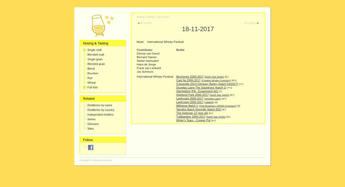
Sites (91, 128)
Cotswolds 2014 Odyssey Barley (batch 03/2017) (207, 83)
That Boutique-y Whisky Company (217, 106)
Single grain (95, 59)
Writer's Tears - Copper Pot (193, 120)
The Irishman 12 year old (192, 113)
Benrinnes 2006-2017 (190, 76)
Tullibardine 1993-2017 (190, 116)
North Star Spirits (214, 77)
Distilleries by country (101, 109)
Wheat (92, 82)
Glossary (93, 123)
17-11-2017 (251, 23)
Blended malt (96, 54)
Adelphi (209, 102)
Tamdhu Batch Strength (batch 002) (199, 109)
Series (92, 119)
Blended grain (96, 63)
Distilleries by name (100, 105)
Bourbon (93, 73)
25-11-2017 (144, 23)
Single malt (95, 49)
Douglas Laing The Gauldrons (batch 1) (201, 87)
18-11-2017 (163, 17)
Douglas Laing (212, 98)
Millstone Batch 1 (187, 105)
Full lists (93, 87)
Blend (91, 68)
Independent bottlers (101, 114)
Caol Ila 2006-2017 (188, 80)
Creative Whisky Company (216, 80)
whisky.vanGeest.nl (102, 160)
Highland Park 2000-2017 (192, 94)
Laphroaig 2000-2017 (190, 98)
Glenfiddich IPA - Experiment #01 (197, 91)
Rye (90, 77)
